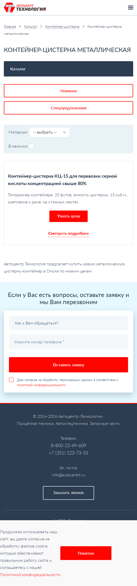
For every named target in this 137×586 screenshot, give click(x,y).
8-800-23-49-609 (68, 445)
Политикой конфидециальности (30, 574)
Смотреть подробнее (68, 233)
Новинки (68, 90)
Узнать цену (68, 215)
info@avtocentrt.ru (68, 474)
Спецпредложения (68, 107)
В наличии (20, 146)
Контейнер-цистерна (62, 26)
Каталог (30, 26)
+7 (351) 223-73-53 (68, 452)
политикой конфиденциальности (41, 385)
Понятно (86, 553)
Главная (10, 26)
